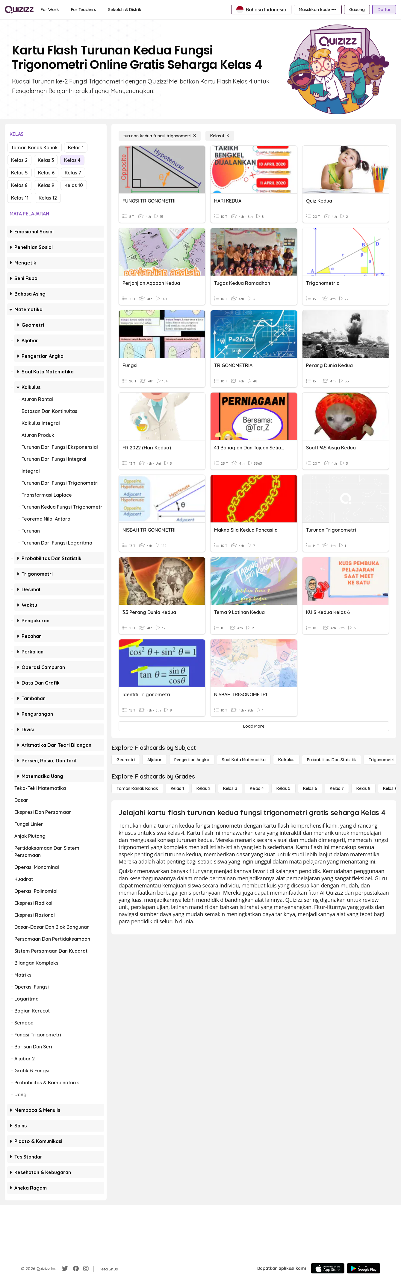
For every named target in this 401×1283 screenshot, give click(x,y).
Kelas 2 (19, 160)
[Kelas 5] (283, 788)
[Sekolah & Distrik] (124, 9)
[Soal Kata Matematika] (244, 759)
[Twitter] (65, 1268)
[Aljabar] (154, 759)
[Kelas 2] (203, 788)
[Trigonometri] (381, 759)
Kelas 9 (46, 185)
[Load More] (254, 726)
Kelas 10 (73, 185)
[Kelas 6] (310, 788)
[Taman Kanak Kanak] (137, 788)
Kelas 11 (19, 198)
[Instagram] (86, 1268)
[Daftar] (384, 9)
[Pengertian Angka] (191, 759)
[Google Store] (363, 1268)
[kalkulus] (286, 759)
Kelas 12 (48, 198)
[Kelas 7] (337, 788)
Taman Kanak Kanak (34, 148)
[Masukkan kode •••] (318, 9)
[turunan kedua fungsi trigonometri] (160, 136)
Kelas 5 (19, 173)
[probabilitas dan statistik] (331, 759)
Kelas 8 (19, 185)
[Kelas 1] (177, 788)
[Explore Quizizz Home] (19, 9)
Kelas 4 (72, 160)
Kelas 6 (46, 173)
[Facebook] (76, 1268)
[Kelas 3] (230, 788)
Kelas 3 (46, 160)
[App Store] (327, 1268)
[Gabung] (357, 9)
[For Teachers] (83, 9)
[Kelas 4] (219, 136)
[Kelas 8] (363, 788)
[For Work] (50, 9)
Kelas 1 (76, 148)
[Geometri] (125, 759)
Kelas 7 (73, 173)
